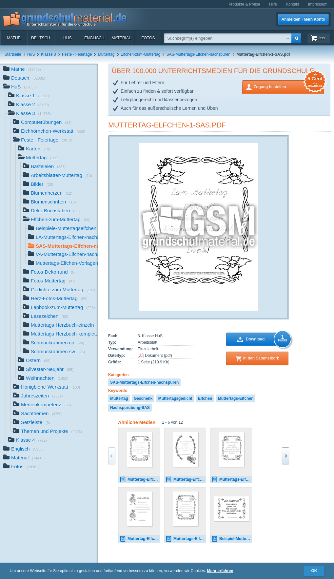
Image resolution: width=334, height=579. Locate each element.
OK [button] (314, 571)
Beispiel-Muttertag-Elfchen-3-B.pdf (231, 539)
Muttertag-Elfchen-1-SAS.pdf (167, 125)
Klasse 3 (48, 54)
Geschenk (143, 398)
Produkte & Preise (244, 4)
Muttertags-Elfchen (236, 398)
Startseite (13, 54)
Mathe (13, 38)
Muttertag (106, 54)
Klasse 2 (28, 105)
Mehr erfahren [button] (220, 571)
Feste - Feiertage (77, 54)
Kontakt (292, 4)
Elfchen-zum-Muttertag (140, 54)
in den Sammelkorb (261, 358)
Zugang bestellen (289, 86)
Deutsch (40, 38)
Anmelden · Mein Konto (303, 19)
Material (121, 38)
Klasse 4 (27, 440)
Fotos (148, 38)
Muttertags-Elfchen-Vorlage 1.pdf (186, 539)
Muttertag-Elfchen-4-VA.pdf (186, 479)
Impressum (317, 4)
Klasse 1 (28, 96)
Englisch (94, 38)
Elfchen (205, 398)
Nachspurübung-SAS (130, 407)
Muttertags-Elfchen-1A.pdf (231, 479)
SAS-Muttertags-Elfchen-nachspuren (198, 54)
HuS (67, 38)
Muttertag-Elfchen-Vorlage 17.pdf (140, 539)
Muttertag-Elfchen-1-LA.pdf (140, 479)
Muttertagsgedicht (175, 398)
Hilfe (273, 4)
